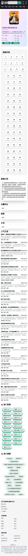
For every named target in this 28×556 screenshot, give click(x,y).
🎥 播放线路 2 (15, 43)
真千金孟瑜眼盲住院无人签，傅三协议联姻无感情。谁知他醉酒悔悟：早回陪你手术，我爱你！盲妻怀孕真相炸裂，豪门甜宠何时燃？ (14, 285)
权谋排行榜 (17, 536)
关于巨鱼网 (4, 509)
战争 (15, 528)
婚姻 (20, 6)
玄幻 (2, 345)
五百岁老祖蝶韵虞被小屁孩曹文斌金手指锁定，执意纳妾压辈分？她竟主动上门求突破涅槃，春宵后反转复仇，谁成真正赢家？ (14, 342)
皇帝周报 (7, 247)
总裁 (7, 239)
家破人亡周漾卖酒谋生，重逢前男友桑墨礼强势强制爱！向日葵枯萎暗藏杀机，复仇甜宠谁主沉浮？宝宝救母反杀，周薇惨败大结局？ (14, 237)
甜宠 (5, 272)
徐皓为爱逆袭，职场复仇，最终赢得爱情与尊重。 (12, 366)
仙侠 (5, 345)
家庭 (5, 304)
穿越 (9, 6)
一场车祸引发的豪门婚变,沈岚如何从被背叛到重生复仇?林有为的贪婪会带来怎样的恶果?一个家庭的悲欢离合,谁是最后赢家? (14, 301)
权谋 (6, 6)
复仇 (2, 296)
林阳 (6, 40)
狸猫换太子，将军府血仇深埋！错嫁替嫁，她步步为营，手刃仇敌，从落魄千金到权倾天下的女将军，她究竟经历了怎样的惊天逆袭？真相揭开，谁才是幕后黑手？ (14, 293)
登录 (23, 2)
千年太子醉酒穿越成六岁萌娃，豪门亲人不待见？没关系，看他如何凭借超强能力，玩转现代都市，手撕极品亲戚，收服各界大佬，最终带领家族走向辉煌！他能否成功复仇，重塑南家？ (14, 334)
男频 (15, 541)
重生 (2, 272)
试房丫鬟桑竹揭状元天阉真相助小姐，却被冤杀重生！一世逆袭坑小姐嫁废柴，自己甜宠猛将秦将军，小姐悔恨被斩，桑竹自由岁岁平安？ (14, 358)
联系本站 (3, 504)
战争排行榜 (17, 538)
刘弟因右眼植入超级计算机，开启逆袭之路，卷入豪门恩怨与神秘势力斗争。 (14, 261)
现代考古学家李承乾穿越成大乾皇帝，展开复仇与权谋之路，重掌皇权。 (14, 373)
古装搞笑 (12, 247)
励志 (24, 6)
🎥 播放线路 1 (6, 43)
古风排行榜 (4, 538)
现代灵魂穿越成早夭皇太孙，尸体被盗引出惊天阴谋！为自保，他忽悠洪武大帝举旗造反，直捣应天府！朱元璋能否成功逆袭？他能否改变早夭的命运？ (14, 381)
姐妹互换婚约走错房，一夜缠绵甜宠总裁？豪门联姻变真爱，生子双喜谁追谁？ (14, 350)
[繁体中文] (11, 501)
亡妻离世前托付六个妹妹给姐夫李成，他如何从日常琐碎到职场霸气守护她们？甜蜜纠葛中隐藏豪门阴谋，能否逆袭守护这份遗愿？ (14, 326)
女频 (2, 535)
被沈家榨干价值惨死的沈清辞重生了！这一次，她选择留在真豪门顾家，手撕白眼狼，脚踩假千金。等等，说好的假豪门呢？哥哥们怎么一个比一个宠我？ (14, 269)
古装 (5, 296)
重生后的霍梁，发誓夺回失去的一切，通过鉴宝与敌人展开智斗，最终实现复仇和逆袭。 (14, 389)
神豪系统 (3, 255)
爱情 (13, 6)
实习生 (11, 255)
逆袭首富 (7, 255)
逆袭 (18, 36)
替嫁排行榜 (4, 541)
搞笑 (9, 320)
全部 (2, 6)
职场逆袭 (7, 280)
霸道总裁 (3, 280)
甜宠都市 (12, 280)
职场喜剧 (3, 320)
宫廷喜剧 (3, 247)
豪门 (5, 239)
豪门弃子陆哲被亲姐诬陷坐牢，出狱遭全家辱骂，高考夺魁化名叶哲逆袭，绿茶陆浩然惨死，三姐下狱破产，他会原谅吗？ (14, 397)
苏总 (7, 40)
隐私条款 (3, 506)
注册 (26, 2)
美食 (18, 35)
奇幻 (2, 263)
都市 (17, 6)
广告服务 (3, 511)
